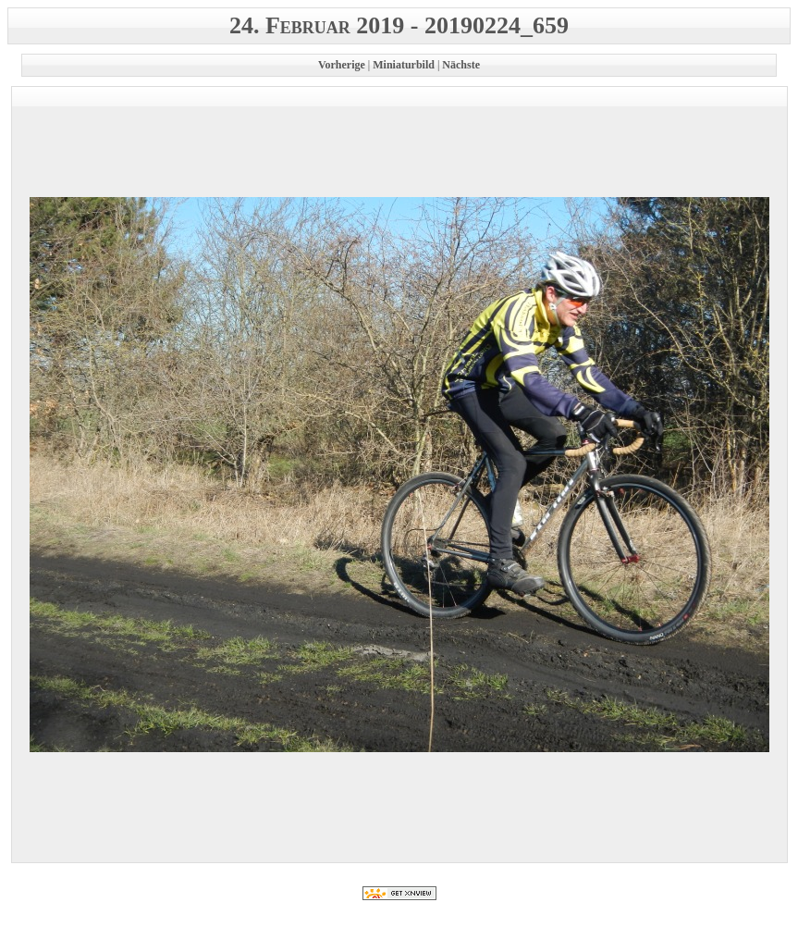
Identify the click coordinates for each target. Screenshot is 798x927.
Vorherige (341, 64)
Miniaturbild (404, 64)
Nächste (461, 64)
